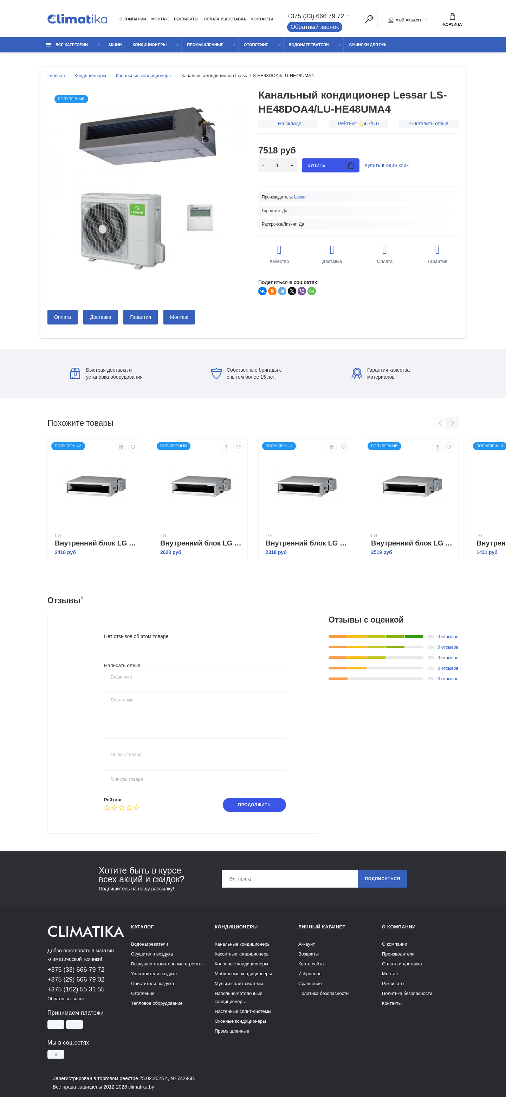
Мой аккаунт (405, 20)
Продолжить (254, 804)
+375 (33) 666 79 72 (315, 16)
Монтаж (160, 19)
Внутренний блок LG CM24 (413, 543)
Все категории (67, 45)
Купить (330, 165)
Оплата (62, 317)
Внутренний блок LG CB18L (96, 543)
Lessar (300, 197)
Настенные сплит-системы (243, 1011)
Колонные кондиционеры (241, 963)
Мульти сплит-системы (239, 983)
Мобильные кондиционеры (243, 973)
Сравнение (310, 983)
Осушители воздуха (152, 954)
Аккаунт (306, 944)
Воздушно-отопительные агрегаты (167, 963)
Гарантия (140, 317)
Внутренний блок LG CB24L (202, 543)
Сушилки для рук (367, 45)
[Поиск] (369, 19)
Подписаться (382, 878)
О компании (132, 19)
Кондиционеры (149, 45)
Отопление (256, 45)
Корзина (452, 19)
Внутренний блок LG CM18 (307, 543)
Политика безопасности (323, 993)
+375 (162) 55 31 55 (76, 989)
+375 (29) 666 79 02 (76, 979)
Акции (115, 45)
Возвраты (308, 954)
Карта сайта (311, 963)
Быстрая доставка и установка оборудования (106, 373)
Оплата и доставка (225, 19)
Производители (398, 954)
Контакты (262, 19)
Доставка (100, 317)
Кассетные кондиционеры (242, 954)
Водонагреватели (309, 45)
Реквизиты (186, 19)
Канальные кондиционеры (243, 944)
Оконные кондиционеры (240, 1021)
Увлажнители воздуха (154, 973)
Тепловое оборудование (157, 1003)
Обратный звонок (315, 27)
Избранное (310, 973)
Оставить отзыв (430, 123)
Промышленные (205, 45)
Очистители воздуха (152, 983)
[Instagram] (55, 1054)
